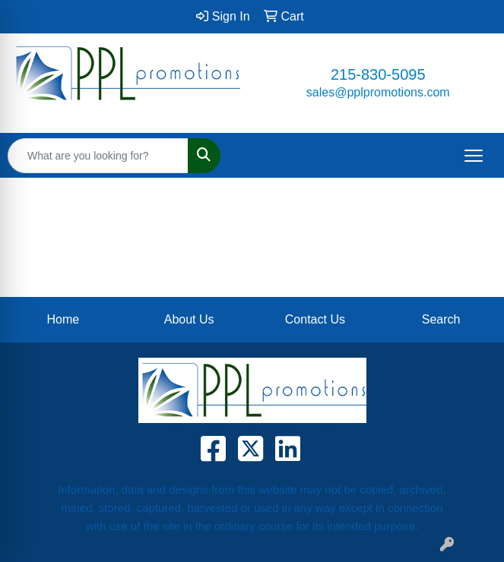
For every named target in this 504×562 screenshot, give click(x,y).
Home (63, 319)
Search (441, 319)
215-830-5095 (378, 74)
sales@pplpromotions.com (378, 92)
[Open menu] (473, 155)
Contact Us (315, 319)
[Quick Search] (98, 155)
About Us (189, 319)
